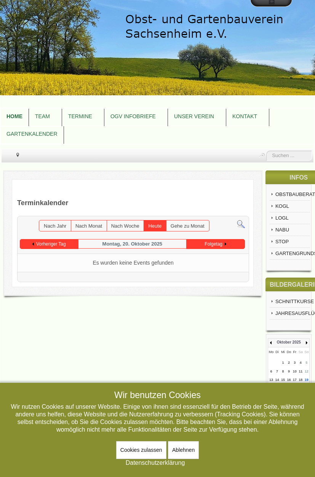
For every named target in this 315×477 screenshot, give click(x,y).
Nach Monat (88, 226)
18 (300, 380)
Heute (154, 226)
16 (289, 380)
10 (295, 371)
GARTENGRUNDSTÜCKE (292, 253)
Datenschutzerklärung (155, 462)
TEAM (42, 116)
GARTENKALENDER (32, 134)
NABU (282, 230)
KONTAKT (244, 116)
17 (295, 380)
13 (271, 380)
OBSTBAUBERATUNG (292, 194)
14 (277, 380)
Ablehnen (183, 450)
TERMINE (80, 116)
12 (307, 371)
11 (300, 371)
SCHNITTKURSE (292, 301)
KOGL (282, 206)
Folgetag (213, 244)
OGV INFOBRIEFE (133, 116)
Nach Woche (125, 226)
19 (307, 380)
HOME (14, 116)
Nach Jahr (55, 226)
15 (283, 380)
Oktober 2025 (289, 342)
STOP (282, 241)
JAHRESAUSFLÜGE (292, 313)
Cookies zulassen (141, 450)
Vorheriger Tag (51, 244)
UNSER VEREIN (194, 116)
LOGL (282, 218)
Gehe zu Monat (188, 226)
